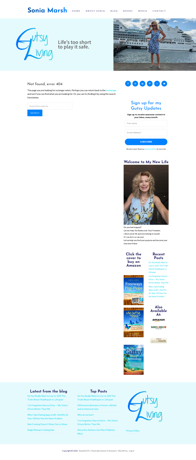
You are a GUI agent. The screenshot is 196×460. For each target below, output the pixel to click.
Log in (131, 453)
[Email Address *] (146, 135)
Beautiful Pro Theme (88, 453)
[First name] (146, 126)
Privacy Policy (133, 433)
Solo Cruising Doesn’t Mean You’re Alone (47, 426)
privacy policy (150, 152)
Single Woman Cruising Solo (40, 432)
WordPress (123, 453)
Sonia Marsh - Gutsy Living (47, 11)
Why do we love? (85, 417)
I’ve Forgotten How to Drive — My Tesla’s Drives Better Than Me (158, 282)
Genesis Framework (108, 453)
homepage (111, 93)
